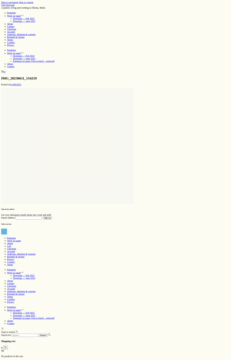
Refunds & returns (15, 256)
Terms (10, 264)
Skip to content (26, 2)
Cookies (11, 262)
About (10, 243)
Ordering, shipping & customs (21, 254)
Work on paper (14, 241)
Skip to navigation (9, 2)
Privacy (10, 259)
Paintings (11, 238)
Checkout (11, 248)
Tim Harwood (7, 5)
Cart (9, 246)
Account (11, 251)
